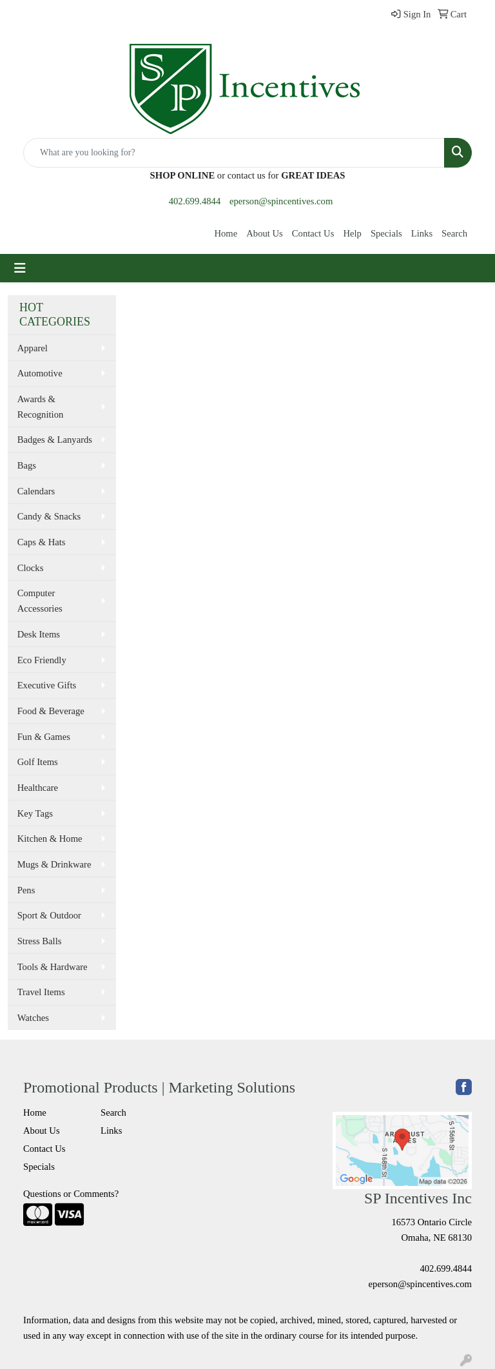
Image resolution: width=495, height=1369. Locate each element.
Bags (26, 465)
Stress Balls (39, 941)
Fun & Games (43, 737)
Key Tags (35, 813)
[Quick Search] (234, 153)
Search (454, 233)
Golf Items (37, 762)
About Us (264, 233)
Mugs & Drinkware (54, 864)
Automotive (40, 373)
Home (225, 233)
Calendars (36, 491)
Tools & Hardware (52, 967)
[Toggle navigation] (20, 268)
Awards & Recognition (40, 407)
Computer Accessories (40, 601)
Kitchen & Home (49, 838)
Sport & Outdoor (49, 915)
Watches (33, 1018)
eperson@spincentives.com (281, 201)
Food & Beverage (50, 711)
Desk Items (38, 634)
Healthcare (37, 787)
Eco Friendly (41, 660)
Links (421, 233)
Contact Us (313, 233)
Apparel (32, 348)
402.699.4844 (195, 201)
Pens (26, 890)
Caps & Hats (41, 542)
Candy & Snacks (49, 516)
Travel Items (41, 992)
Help (352, 233)
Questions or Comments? (71, 1194)
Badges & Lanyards (54, 439)
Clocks (30, 568)
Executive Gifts (47, 685)
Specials (386, 233)
